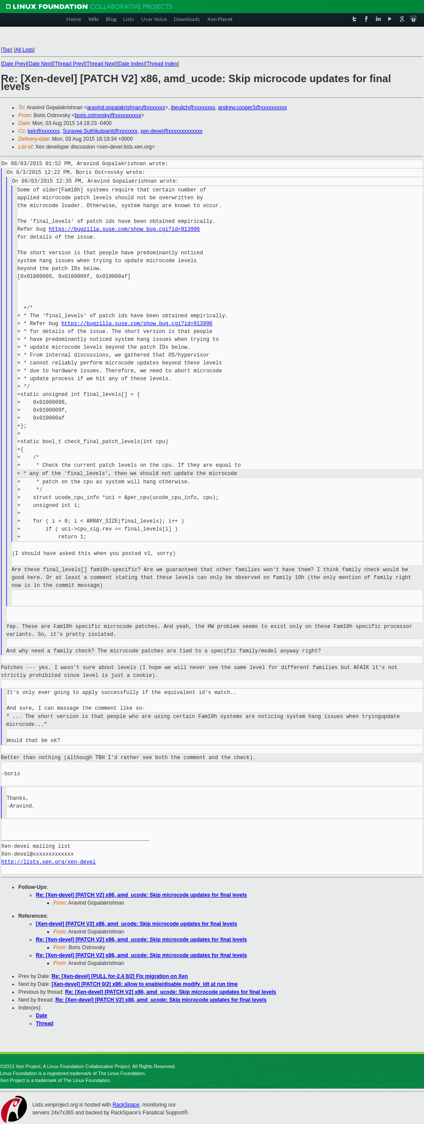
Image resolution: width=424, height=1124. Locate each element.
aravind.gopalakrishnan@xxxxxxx (126, 107)
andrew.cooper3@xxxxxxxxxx (252, 107)
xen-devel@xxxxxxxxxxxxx (171, 131)
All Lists (24, 50)
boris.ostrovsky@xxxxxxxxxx (108, 115)
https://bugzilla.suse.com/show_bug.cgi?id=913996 (124, 229)
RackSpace (125, 1105)
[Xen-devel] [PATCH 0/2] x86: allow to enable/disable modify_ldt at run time (145, 984)
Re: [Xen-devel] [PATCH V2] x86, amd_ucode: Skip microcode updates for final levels (141, 895)
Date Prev (13, 64)
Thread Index (162, 64)
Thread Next (101, 64)
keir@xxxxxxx (44, 131)
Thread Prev (69, 64)
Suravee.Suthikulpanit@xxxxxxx (100, 131)
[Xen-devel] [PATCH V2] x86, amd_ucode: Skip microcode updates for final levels (136, 924)
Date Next (40, 64)
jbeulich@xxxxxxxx (193, 107)
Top (6, 50)
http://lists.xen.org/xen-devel (48, 862)
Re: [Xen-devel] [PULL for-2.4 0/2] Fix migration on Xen (120, 976)
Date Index (131, 64)
